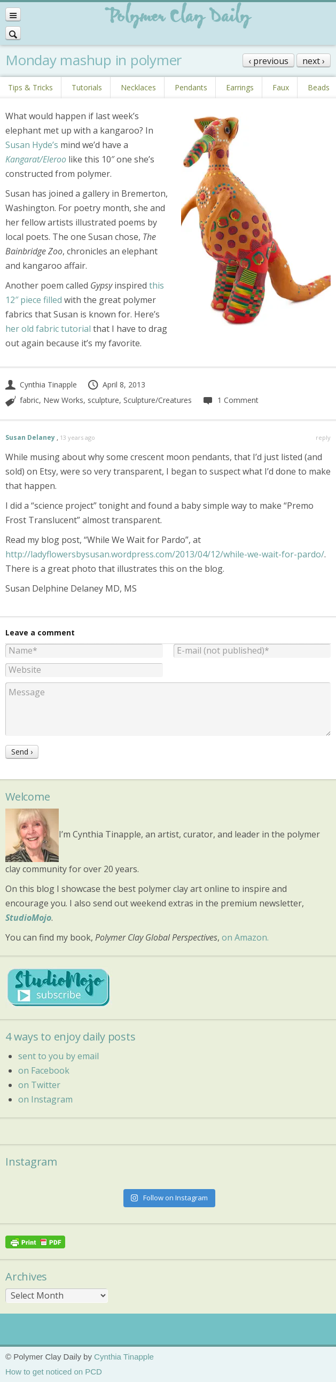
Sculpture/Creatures (157, 400)
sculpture (103, 400)
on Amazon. (245, 937)
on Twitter (39, 1085)
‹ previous (268, 61)
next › (313, 61)
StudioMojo (28, 917)
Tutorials (87, 87)
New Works (63, 400)
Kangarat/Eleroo (35, 159)
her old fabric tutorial (48, 329)
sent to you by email (58, 1056)
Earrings (240, 87)
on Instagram (45, 1099)
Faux (280, 87)
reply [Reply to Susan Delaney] (323, 437)
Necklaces (138, 87)
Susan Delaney (30, 437)
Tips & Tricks (30, 87)
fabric (29, 400)
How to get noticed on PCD (53, 1371)
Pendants (191, 87)
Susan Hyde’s (31, 145)
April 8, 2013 (116, 384)
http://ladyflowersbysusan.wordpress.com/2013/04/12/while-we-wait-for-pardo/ (164, 554)
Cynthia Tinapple (41, 384)
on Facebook (43, 1070)
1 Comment (230, 400)
